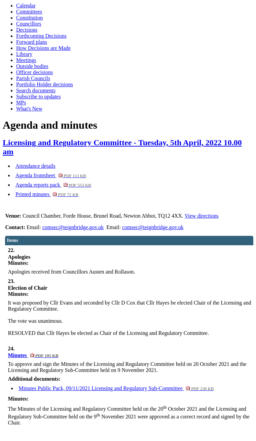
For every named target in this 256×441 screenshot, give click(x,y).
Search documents (36, 90)
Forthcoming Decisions (41, 36)
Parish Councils (33, 78)
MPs (21, 102)
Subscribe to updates (38, 96)
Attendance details (35, 166)
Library (24, 54)
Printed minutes (46, 194)
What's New (29, 109)
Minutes (33, 355)
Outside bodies (32, 66)
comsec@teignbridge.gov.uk (73, 227)
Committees (29, 11)
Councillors (28, 24)
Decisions (26, 30)
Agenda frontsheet (50, 175)
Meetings (26, 60)
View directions (202, 216)
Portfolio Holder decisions (44, 84)
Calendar (26, 5)
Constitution (29, 18)
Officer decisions (34, 72)
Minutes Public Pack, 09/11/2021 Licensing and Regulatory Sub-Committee (116, 388)
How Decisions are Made (43, 48)
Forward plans (31, 42)
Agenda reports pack (53, 185)
